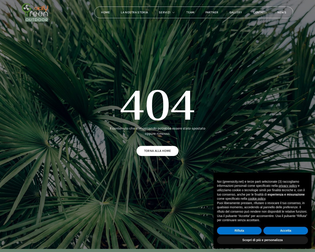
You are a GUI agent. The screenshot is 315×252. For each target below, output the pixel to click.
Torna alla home (157, 151)
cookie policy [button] (256, 198)
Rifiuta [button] (239, 230)
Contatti (259, 12)
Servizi (167, 12)
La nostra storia (134, 12)
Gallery (235, 12)
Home (105, 12)
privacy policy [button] (288, 185)
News (281, 12)
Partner (211, 12)
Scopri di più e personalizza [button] (262, 240)
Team (190, 12)
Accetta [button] (285, 230)
